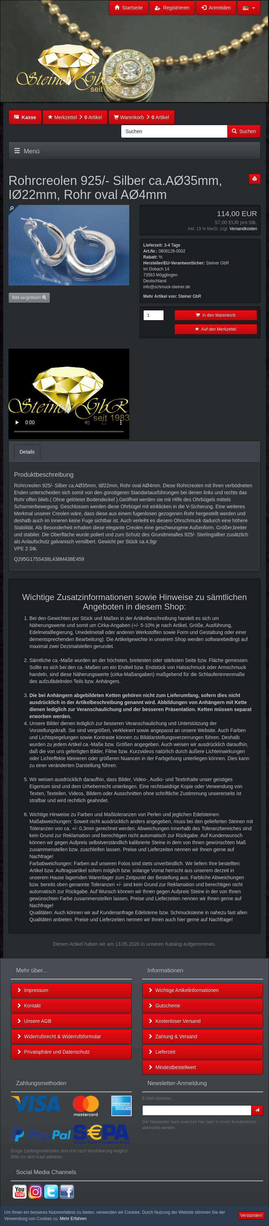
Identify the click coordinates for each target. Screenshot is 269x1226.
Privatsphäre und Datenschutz (53, 1052)
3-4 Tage (172, 245)
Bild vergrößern (29, 297)
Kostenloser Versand (174, 1021)
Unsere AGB (33, 1021)
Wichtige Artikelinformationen (183, 990)
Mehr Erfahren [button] (73, 1218)
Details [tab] (27, 452)
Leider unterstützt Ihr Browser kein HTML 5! (68, 394)
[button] (249, 7)
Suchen (244, 131)
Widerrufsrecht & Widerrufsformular (58, 1036)
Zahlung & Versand (172, 1036)
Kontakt (28, 1005)
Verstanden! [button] (251, 1215)
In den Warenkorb (216, 315)
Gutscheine (164, 1005)
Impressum (32, 990)
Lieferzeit (161, 1052)
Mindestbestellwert (172, 1067)
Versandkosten (243, 228)
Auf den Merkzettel (215, 329)
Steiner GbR (189, 296)
